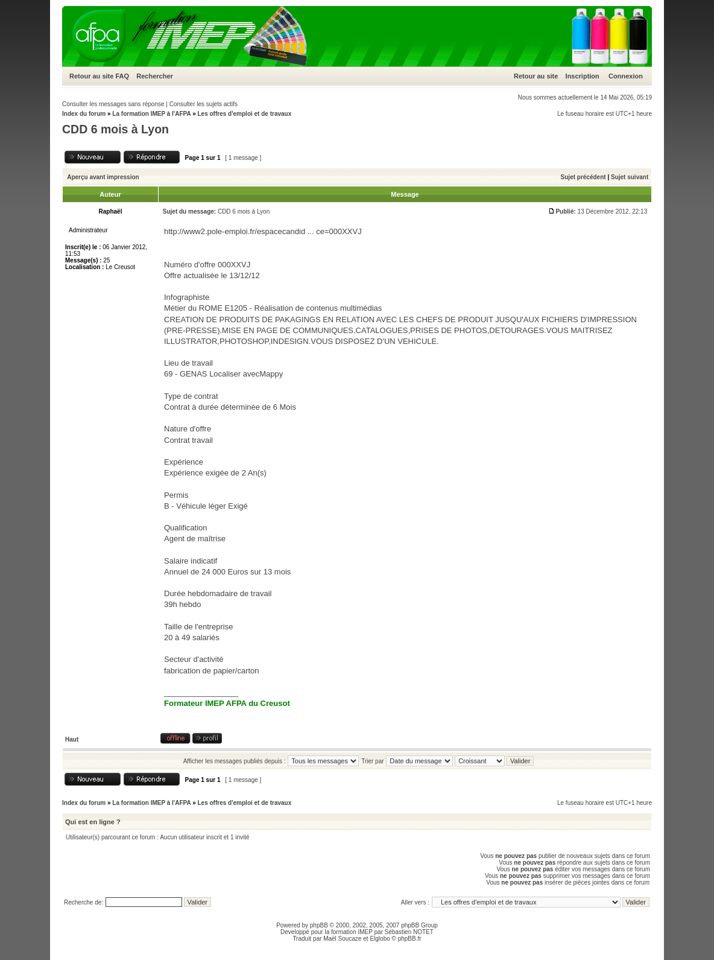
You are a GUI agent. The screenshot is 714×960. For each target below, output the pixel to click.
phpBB (319, 925)
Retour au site (91, 76)
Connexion (625, 76)
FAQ (122, 76)
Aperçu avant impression (103, 177)
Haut (71, 739)
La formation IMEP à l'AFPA (151, 113)
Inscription (582, 76)
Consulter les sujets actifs (203, 104)
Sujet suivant (629, 177)
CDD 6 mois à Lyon (115, 129)
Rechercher (154, 76)
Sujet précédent (583, 177)
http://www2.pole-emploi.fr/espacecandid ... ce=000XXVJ (263, 231)
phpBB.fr (410, 938)
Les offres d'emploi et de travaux (244, 113)
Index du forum (84, 113)
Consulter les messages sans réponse (113, 104)
